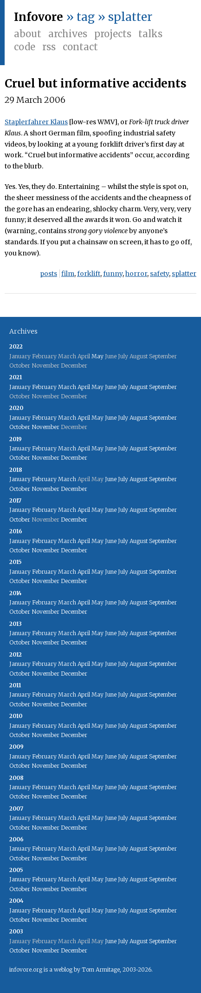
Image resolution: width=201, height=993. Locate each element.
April (84, 386)
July (123, 386)
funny (113, 273)
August (139, 386)
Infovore (38, 17)
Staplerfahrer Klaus (36, 122)
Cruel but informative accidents (96, 83)
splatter (184, 273)
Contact (80, 47)
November (45, 426)
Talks (150, 34)
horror (136, 273)
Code (24, 47)
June (111, 386)
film (67, 273)
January (20, 386)
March (67, 386)
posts (48, 273)
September (163, 386)
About (27, 34)
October (19, 426)
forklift (88, 273)
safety (159, 273)
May (97, 356)
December (74, 457)
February (44, 386)
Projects (112, 34)
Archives (67, 34)
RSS (49, 47)
